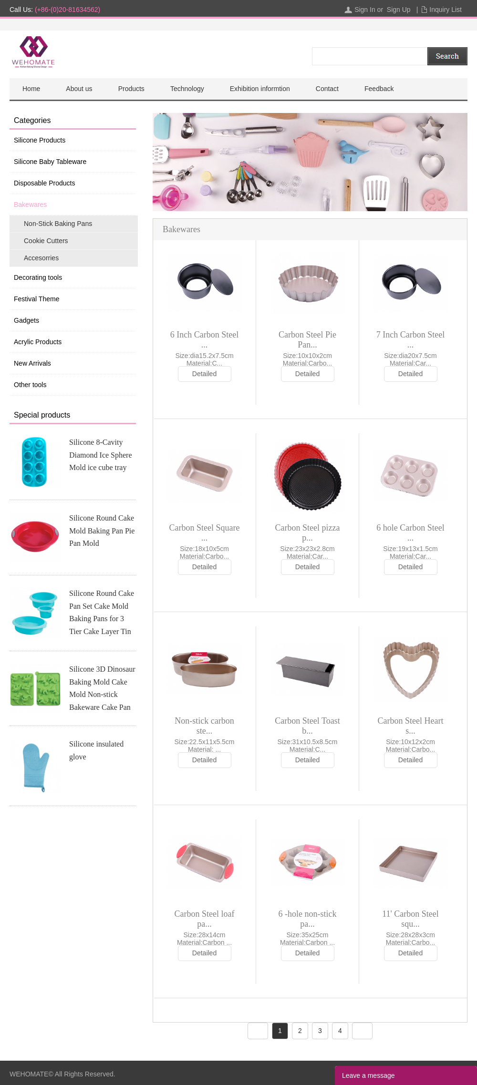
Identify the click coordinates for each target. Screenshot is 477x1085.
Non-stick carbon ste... (204, 726)
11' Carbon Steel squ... (410, 919)
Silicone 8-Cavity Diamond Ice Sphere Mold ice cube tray (100, 454)
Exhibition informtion (260, 88)
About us (79, 88)
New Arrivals (32, 363)
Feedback (379, 88)
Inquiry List (445, 9)
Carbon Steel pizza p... (307, 532)
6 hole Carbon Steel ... (410, 532)
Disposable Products (44, 183)
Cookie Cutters (46, 241)
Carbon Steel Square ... (204, 532)
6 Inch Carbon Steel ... (204, 339)
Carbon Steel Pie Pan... (307, 339)
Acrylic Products (38, 342)
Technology (187, 88)
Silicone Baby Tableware (50, 161)
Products (131, 88)
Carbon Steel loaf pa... (205, 919)
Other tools (30, 385)
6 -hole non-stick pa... (308, 919)
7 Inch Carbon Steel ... (410, 339)
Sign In (364, 9)
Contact (327, 88)
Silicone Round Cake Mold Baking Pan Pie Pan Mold (102, 530)
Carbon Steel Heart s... (411, 726)
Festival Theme (36, 299)
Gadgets (26, 320)
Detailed (204, 374)
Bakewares (30, 204)
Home (31, 88)
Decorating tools (38, 277)
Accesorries (41, 258)
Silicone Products (39, 140)
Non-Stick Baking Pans (58, 223)
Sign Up (399, 9)
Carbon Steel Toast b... (307, 726)
